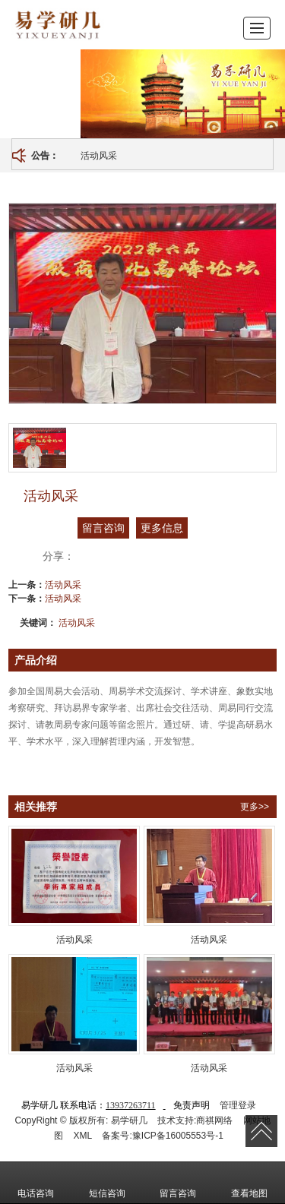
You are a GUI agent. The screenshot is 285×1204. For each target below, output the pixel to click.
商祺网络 (214, 1120)
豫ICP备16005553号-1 (177, 1135)
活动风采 (99, 155)
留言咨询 (103, 528)
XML (82, 1135)
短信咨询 (107, 1183)
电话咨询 (35, 1183)
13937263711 (131, 1105)
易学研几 (129, 1120)
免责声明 (191, 1105)
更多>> (254, 806)
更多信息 (162, 528)
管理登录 (238, 1105)
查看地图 (249, 1183)
